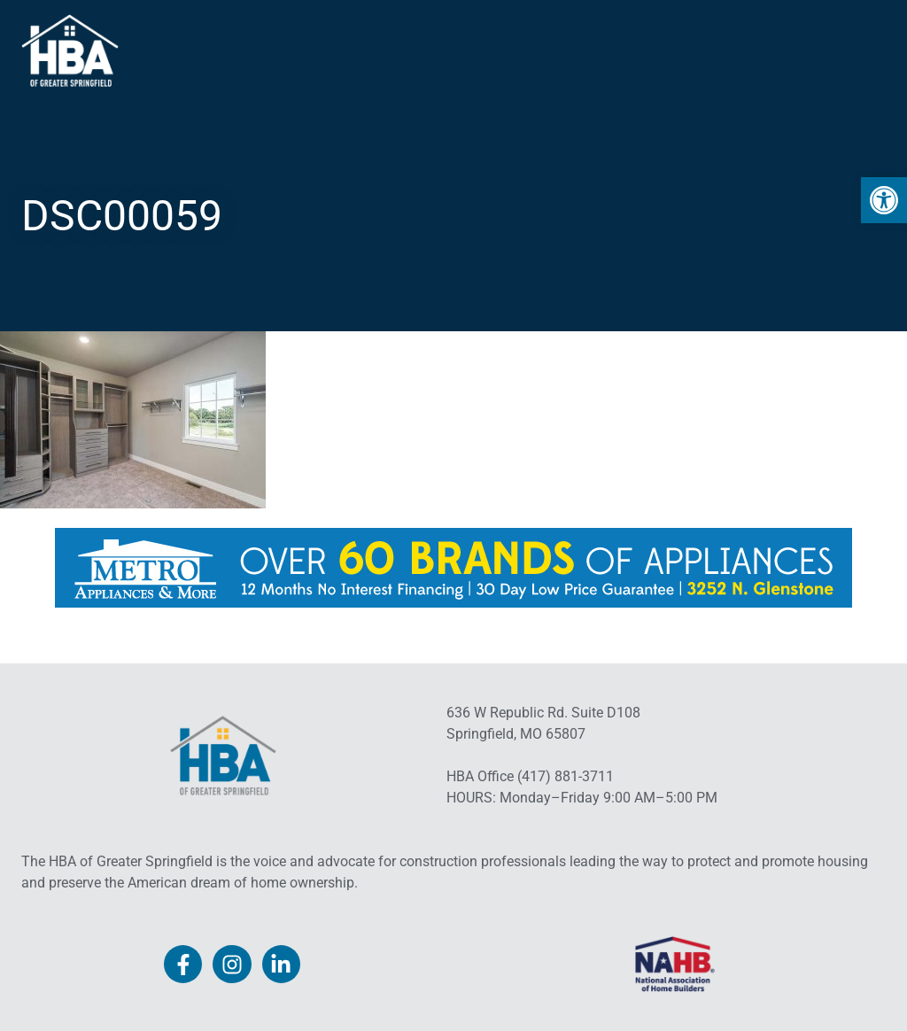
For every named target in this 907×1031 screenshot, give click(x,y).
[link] (884, 200)
